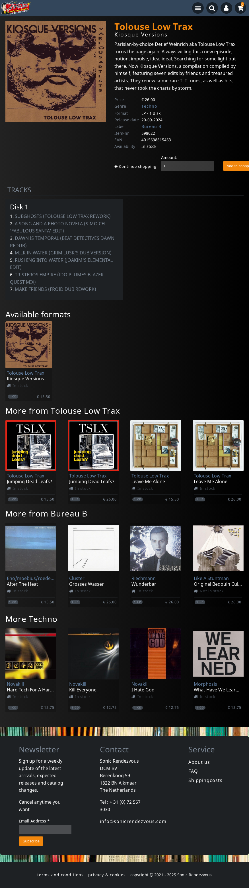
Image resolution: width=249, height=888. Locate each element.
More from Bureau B (46, 513)
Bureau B (151, 126)
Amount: (169, 157)
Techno (149, 106)
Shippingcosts (205, 780)
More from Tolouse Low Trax (62, 410)
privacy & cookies (107, 874)
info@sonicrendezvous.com (133, 821)
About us (199, 762)
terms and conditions (60, 874)
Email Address (34, 821)
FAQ (193, 771)
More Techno (31, 618)
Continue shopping (135, 166)
